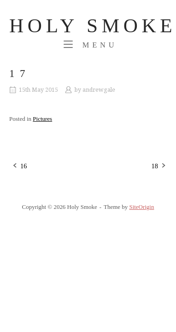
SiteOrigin (141, 206)
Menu (90, 44)
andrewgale (98, 90)
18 (155, 166)
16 (23, 166)
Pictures (42, 118)
